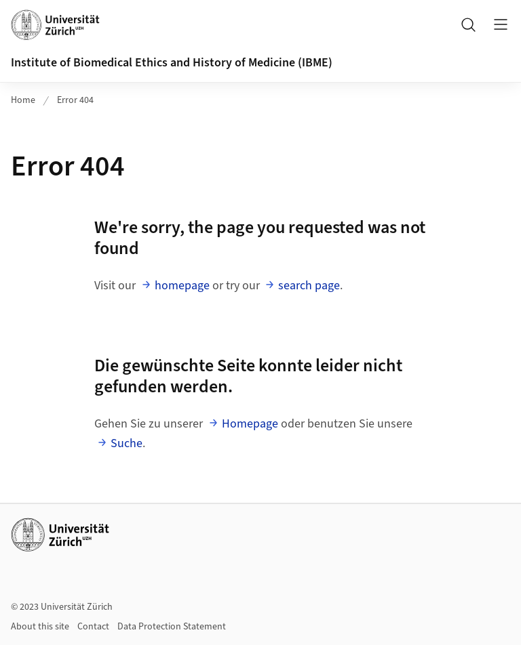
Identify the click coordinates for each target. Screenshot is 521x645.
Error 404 (75, 100)
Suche (126, 443)
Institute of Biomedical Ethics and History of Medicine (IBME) (171, 62)
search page (309, 285)
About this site (40, 626)
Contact (93, 626)
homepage (182, 285)
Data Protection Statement (171, 626)
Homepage (250, 423)
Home (23, 100)
